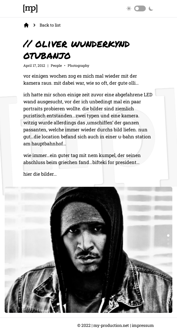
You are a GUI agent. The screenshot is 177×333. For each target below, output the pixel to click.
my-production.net (111, 325)
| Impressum (142, 325)
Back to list (50, 25)
